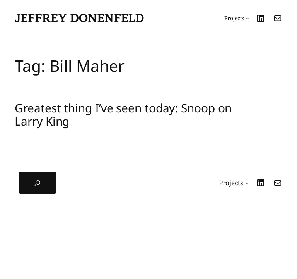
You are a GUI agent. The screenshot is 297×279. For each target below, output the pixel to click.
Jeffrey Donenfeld (79, 18)
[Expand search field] (37, 183)
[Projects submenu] (236, 18)
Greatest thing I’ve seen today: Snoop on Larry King (123, 114)
